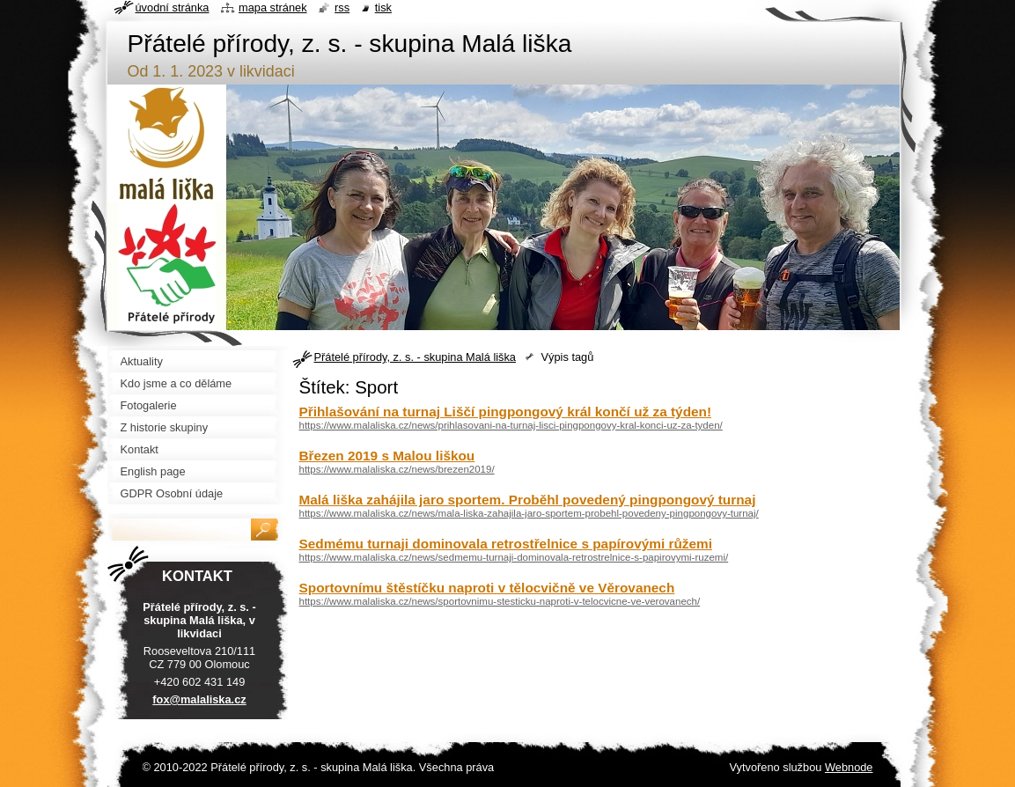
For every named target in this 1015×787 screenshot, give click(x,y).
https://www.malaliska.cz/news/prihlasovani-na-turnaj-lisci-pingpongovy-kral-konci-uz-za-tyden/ (511, 425)
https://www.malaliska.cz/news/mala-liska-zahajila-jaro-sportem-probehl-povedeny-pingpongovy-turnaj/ (529, 513)
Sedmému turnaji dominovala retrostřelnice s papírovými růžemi (505, 543)
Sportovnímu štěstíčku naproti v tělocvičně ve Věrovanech (487, 587)
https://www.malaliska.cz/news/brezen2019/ (397, 469)
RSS (342, 7)
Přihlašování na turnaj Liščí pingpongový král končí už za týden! (505, 411)
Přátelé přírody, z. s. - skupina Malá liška (415, 357)
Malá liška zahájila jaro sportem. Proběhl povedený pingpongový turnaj (527, 499)
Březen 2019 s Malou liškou (387, 455)
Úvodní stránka (173, 7)
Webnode (849, 767)
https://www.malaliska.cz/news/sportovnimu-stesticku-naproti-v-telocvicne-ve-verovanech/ (500, 601)
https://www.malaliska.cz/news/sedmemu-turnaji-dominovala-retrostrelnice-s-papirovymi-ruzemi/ (514, 557)
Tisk (383, 7)
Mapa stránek (273, 7)
